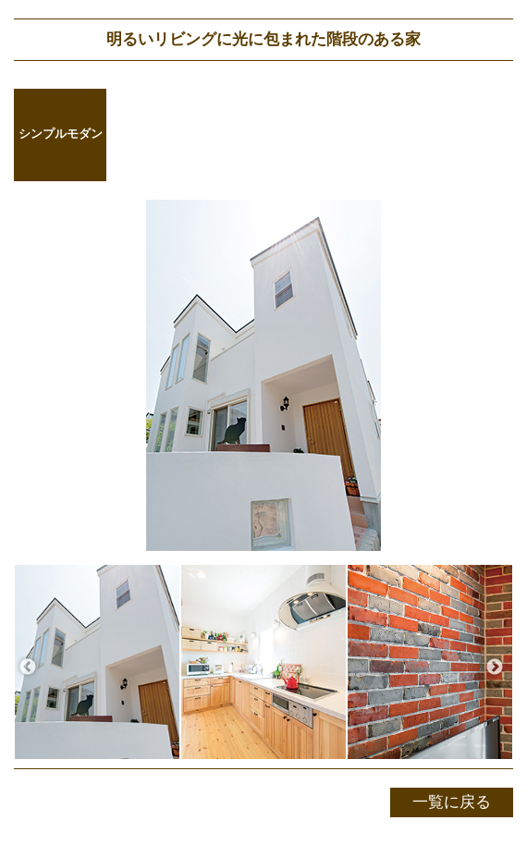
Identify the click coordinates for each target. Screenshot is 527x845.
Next (494, 667)
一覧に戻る (451, 802)
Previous (27, 667)
